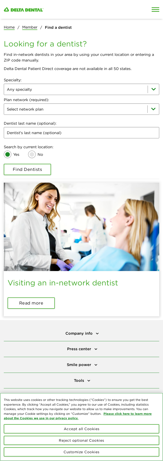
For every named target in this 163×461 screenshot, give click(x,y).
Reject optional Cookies (81, 442)
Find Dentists (27, 169)
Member (29, 27)
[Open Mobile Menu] (155, 9)
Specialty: (12, 80)
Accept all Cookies (81, 430)
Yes (16, 154)
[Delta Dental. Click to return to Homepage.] (61, 9)
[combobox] (81, 89)
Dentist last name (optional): (30, 123)
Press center (79, 348)
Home (9, 27)
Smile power (79, 364)
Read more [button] (31, 303)
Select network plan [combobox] (25, 109)
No (40, 154)
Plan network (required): (26, 99)
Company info (79, 333)
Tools (79, 380)
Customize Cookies (81, 453)
